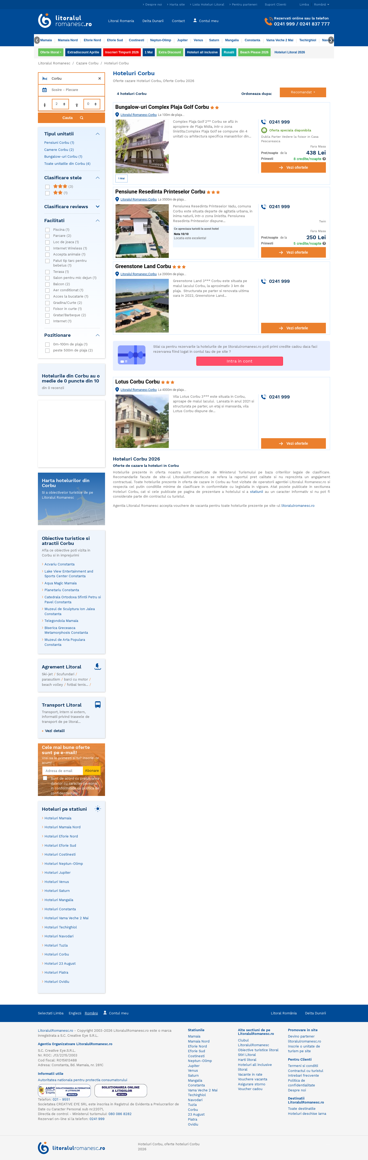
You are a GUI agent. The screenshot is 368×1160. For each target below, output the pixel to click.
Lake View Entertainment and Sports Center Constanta (68, 573)
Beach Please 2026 (254, 52)
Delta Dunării (315, 1013)
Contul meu (205, 20)
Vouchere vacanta (252, 1079)
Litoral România (284, 1013)
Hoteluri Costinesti (60, 854)
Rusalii (229, 52)
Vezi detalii (55, 731)
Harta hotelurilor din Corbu (65, 483)
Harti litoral (247, 1060)
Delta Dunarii (152, 21)
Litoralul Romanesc (54, 63)
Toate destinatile (302, 1109)
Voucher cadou (250, 1089)
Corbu (193, 1110)
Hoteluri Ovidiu (56, 982)
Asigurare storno (251, 1084)
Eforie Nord (92, 40)
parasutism (51, 679)
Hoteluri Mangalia (58, 900)
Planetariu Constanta (61, 590)
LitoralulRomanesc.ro (55, 1031)
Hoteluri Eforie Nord (61, 836)
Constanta (252, 40)
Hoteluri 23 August (60, 963)
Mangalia (231, 40)
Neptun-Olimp (160, 40)
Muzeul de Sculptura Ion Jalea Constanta (69, 611)
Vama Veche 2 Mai (280, 40)
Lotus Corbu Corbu (138, 382)
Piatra (192, 1119)
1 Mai (149, 52)
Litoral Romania (121, 21)
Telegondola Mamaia (61, 621)
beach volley (52, 685)
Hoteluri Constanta (60, 909)
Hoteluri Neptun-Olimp (63, 864)
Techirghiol (307, 40)
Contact (178, 21)
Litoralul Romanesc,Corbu (139, 115)
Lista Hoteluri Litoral (208, 4)
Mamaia (46, 40)
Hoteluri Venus (56, 882)
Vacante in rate (250, 1074)
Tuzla (192, 1105)
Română (91, 1013)
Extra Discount (170, 52)
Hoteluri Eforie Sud (60, 845)
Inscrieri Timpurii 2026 (122, 52)
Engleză (75, 1013)
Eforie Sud (115, 40)
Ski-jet (47, 674)
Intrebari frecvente (303, 1075)
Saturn (214, 40)
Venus (198, 40)
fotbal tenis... (77, 685)
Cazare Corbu (87, 63)
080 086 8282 (120, 1114)
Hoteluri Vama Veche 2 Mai (66, 918)
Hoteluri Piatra (56, 972)
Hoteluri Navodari (58, 936)
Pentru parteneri (244, 4)
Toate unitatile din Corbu (67, 164)
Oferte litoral (49, 52)
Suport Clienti (275, 4)
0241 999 (284, 24)
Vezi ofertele (293, 167)
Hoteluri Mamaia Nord (62, 827)
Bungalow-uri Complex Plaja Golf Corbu (162, 107)
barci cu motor (76, 679)
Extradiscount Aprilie (83, 52)
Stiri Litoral (247, 1055)
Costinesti (136, 40)
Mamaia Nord (68, 40)
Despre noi (153, 4)
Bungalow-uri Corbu (63, 157)
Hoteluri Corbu (56, 954)
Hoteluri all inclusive (202, 52)
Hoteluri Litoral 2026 (290, 52)
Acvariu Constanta (59, 564)
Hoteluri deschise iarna (307, 1114)
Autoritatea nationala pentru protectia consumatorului (82, 1080)
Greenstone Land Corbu (143, 266)
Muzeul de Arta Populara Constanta (64, 642)
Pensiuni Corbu (59, 143)
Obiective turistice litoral (258, 1050)
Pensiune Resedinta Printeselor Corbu (161, 191)
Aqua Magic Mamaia (60, 583)
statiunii (256, 492)
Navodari (195, 1100)
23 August (196, 1114)
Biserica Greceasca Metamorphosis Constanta (66, 630)
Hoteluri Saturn (57, 891)
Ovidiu (193, 1124)
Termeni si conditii (303, 1066)
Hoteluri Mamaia (57, 818)
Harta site (177, 4)
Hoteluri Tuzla (56, 945)
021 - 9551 (61, 1099)
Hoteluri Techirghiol (60, 927)
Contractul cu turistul (305, 1071)
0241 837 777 (315, 24)
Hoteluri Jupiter (57, 873)
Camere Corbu (59, 150)
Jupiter (182, 40)
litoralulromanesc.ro (298, 506)
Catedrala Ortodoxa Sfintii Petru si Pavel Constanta (72, 599)
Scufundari (65, 674)
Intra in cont (239, 361)
